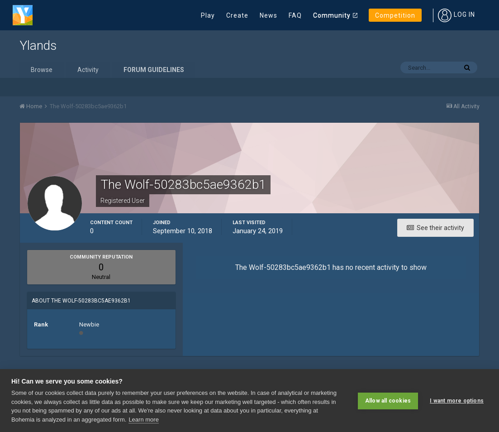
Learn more (143, 419)
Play (208, 15)
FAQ (295, 15)
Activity (88, 69)
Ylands (38, 45)
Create (237, 15)
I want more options (457, 400)
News (268, 15)
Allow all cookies (388, 400)
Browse (41, 69)
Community (332, 15)
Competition (395, 15)
